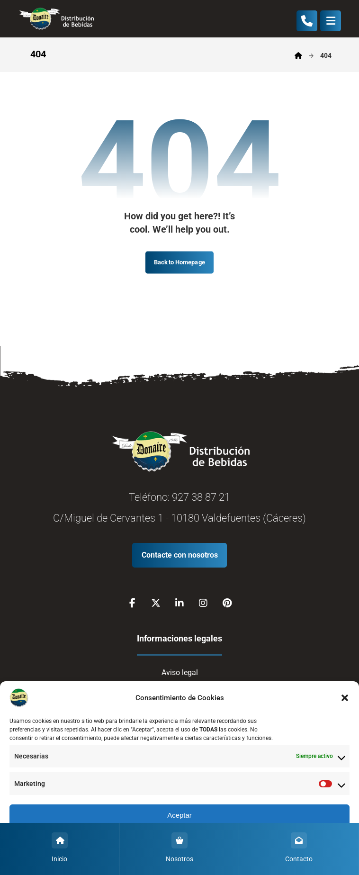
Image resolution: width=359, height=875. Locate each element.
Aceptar (179, 815)
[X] (155, 603)
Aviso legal (180, 672)
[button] (345, 698)
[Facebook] (132, 603)
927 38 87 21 (201, 497)
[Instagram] (203, 603)
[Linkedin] (179, 603)
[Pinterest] (226, 603)
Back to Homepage (179, 262)
